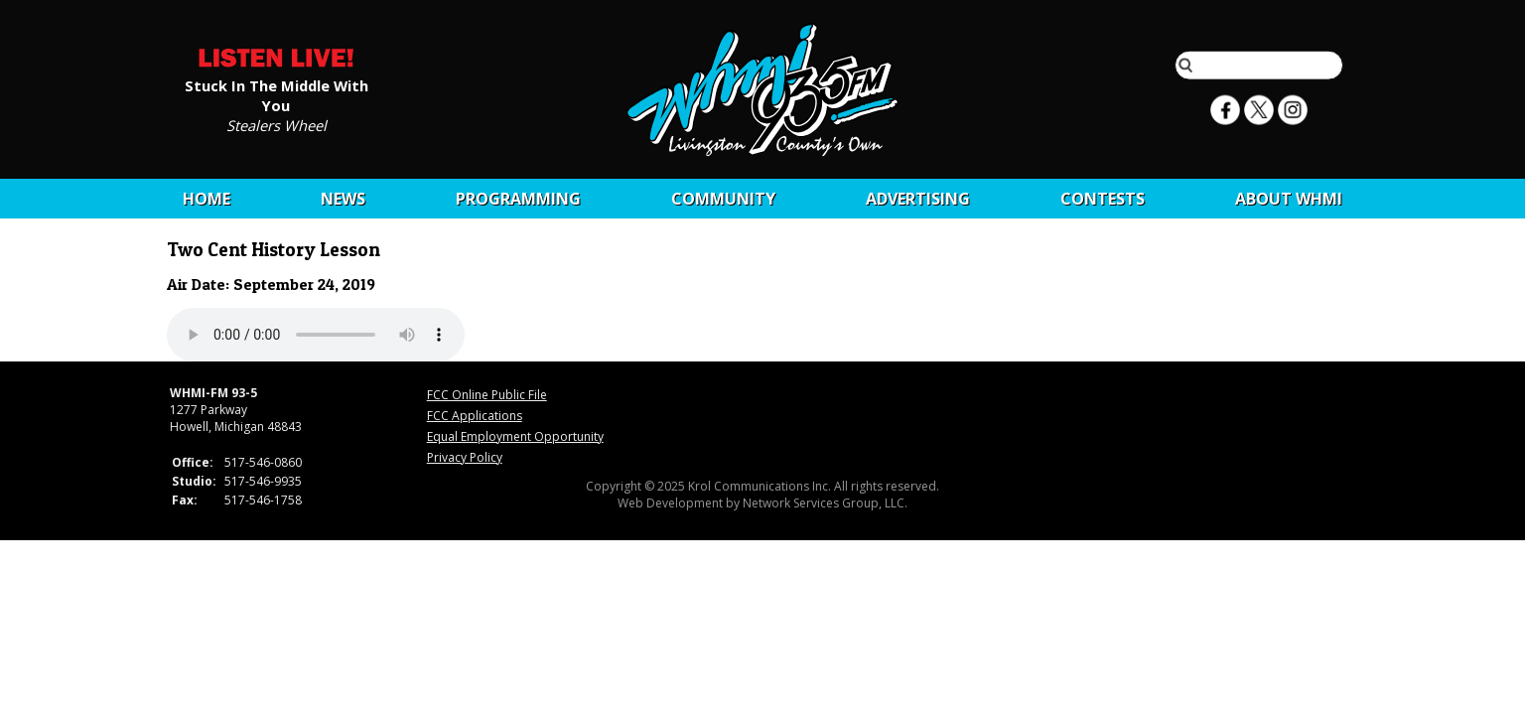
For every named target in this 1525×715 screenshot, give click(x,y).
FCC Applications (474, 415)
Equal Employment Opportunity (515, 436)
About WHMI (1288, 199)
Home (206, 199)
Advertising (918, 199)
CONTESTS (1102, 199)
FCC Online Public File (487, 394)
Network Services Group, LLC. (825, 503)
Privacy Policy (464, 457)
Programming (518, 199)
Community (723, 199)
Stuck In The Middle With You (276, 94)
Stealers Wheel (276, 124)
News (343, 199)
